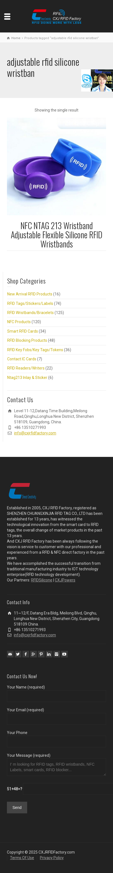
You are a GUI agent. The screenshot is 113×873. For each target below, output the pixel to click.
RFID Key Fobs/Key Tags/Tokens (35, 350)
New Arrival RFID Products (29, 294)
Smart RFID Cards (22, 331)
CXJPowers (65, 580)
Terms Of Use (22, 858)
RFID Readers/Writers (26, 368)
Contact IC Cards (21, 359)
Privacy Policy (52, 858)
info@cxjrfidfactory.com (35, 433)
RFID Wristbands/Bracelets (30, 312)
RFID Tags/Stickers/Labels (30, 303)
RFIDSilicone (41, 580)
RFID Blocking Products (27, 340)
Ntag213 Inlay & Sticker (27, 377)
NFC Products (19, 322)
